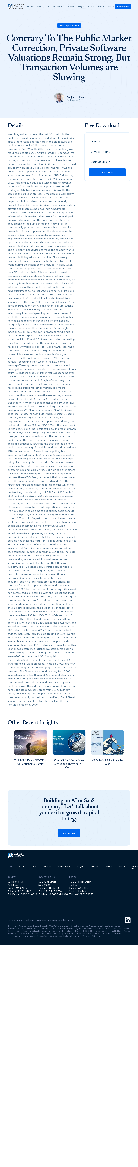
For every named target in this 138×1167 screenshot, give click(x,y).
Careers (100, 6)
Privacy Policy (15, 920)
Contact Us (123, 6)
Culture (110, 6)
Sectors (71, 6)
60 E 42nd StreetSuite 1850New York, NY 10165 (48, 884)
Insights (81, 6)
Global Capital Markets (69, 25)
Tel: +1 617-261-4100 (19, 891)
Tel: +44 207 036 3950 (81, 894)
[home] (16, 6)
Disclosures (29, 920)
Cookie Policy (66, 920)
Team (47, 6)
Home (30, 6)
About (39, 6)
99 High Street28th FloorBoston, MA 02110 (17, 884)
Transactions (59, 6)
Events (91, 6)
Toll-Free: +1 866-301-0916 (22, 894)
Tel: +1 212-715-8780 (50, 891)
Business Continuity (47, 920)
